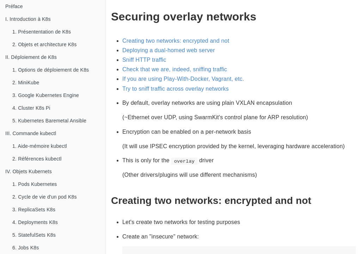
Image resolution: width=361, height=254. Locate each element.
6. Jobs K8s (25, 247)
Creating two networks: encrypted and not (175, 41)
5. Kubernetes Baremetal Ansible (49, 120)
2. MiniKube (25, 82)
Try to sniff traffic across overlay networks (175, 89)
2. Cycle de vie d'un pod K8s (44, 197)
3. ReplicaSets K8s (33, 209)
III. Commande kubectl (30, 133)
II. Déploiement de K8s (31, 57)
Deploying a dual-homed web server (168, 50)
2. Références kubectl (37, 159)
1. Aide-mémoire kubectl (39, 146)
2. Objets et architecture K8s (44, 44)
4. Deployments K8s (35, 222)
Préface (14, 6)
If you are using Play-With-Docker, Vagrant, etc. (183, 79)
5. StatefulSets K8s (34, 235)
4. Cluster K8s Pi (31, 108)
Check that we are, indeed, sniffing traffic (174, 69)
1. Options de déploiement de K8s (50, 70)
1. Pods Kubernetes (34, 184)
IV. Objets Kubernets (28, 171)
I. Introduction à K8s (28, 19)
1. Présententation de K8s (41, 32)
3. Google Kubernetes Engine (45, 95)
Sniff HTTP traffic (144, 60)
